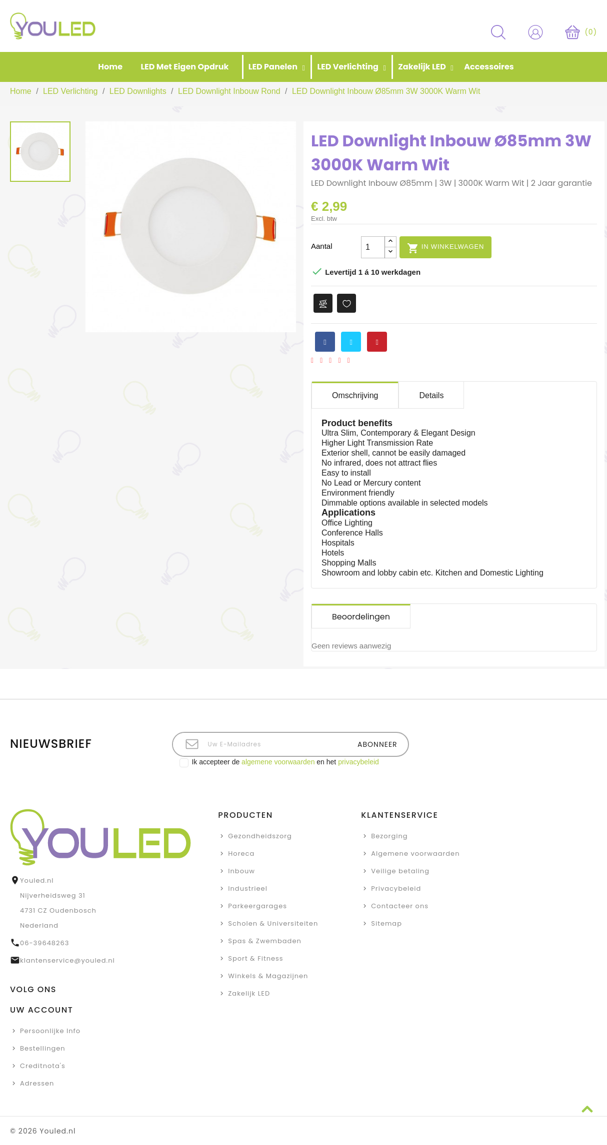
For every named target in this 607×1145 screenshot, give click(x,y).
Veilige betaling (400, 871)
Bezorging (389, 836)
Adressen (37, 1083)
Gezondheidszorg (260, 836)
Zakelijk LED (249, 993)
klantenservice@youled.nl (67, 960)
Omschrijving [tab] (355, 395)
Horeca (241, 853)
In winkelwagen (445, 247)
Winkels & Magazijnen (268, 976)
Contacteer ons (399, 906)
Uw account (41, 1010)
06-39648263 (44, 943)
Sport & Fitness (255, 958)
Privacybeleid (396, 888)
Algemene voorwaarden (415, 853)
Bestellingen (43, 1048)
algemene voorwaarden (278, 762)
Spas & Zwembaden (264, 941)
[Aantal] (373, 247)
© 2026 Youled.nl (43, 1131)
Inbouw (241, 871)
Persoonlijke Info (50, 1031)
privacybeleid (358, 762)
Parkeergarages (257, 906)
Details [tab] (431, 395)
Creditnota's (43, 1066)
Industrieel (248, 888)
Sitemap (386, 923)
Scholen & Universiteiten (273, 923)
